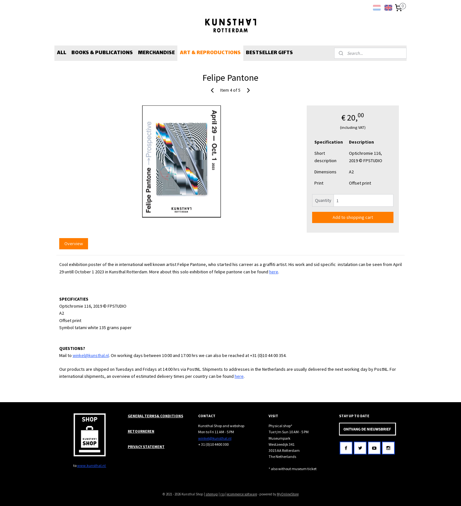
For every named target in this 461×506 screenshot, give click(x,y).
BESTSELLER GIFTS (269, 53)
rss (222, 494)
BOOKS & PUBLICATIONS (102, 53)
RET (131, 431)
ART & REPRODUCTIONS (210, 53)
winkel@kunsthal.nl (91, 355)
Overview (73, 243)
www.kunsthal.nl (91, 465)
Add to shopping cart (353, 217)
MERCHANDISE (156, 53)
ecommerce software (242, 494)
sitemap (212, 494)
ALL (61, 53)
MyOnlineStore (288, 494)
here (273, 272)
